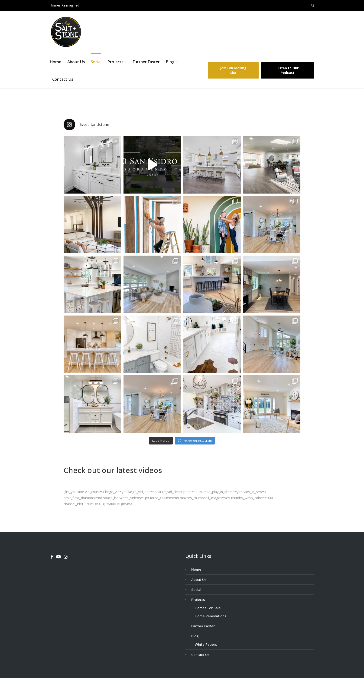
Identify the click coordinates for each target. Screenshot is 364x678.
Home (55, 61)
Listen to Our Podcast (287, 70)
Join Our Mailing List (233, 70)
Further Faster (146, 61)
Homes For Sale (208, 608)
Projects (115, 61)
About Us (76, 61)
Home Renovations (210, 616)
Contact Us (62, 79)
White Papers (206, 644)
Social (96, 61)
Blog (170, 61)
